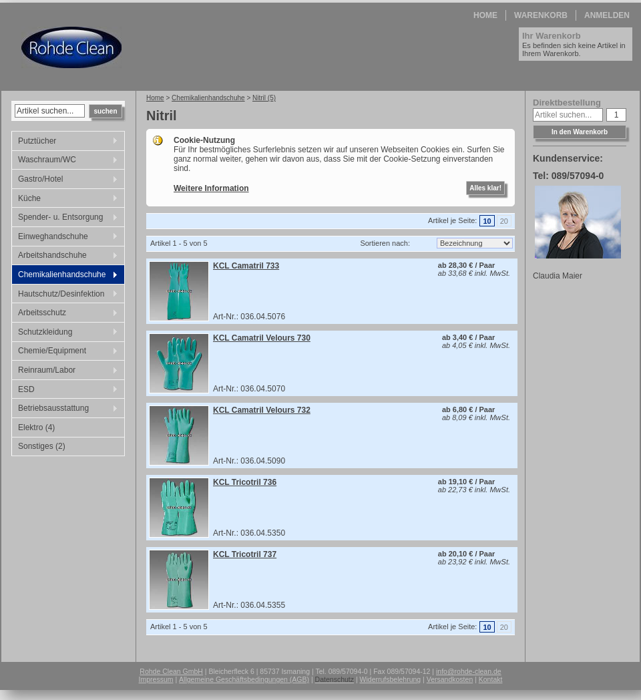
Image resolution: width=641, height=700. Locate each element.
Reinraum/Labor (64, 371)
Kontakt (491, 679)
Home (485, 15)
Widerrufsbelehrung (390, 679)
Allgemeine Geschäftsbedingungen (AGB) (244, 679)
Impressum (156, 679)
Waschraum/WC (64, 161)
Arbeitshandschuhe (64, 256)
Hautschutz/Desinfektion (64, 295)
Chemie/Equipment (64, 352)
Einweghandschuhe (64, 238)
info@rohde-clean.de (468, 671)
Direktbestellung (567, 103)
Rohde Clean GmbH (171, 671)
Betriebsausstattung (64, 409)
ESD (64, 391)
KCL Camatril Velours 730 (261, 338)
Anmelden (607, 15)
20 (504, 221)
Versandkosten (450, 679)
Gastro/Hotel (64, 180)
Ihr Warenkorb (551, 36)
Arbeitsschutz (64, 314)
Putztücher (64, 142)
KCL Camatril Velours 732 (261, 410)
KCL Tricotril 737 (244, 554)
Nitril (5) (264, 98)
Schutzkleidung (64, 333)
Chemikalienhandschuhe (64, 276)
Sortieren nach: (385, 243)
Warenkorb (541, 15)
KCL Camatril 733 (246, 266)
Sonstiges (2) (41, 446)
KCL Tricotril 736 (244, 482)
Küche (64, 200)
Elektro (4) (36, 427)
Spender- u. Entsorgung (64, 218)
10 (487, 221)
